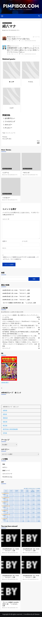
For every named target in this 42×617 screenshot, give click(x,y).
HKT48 (5, 422)
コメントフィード (7, 473)
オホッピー (8, 125)
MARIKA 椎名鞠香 (7, 319)
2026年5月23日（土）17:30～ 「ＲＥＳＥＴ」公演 (16, 299)
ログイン (4, 467)
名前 (4, 241)
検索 (2, 273)
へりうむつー (6, 198)
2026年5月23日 (12, 607)
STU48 (5, 433)
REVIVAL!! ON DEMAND (10, 429)
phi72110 (6, 30)
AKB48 (5, 410)
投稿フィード (6, 470)
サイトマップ (6, 348)
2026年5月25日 (12, 552)
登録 (3, 464)
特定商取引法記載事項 (8, 329)
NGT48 (5, 425)
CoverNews (27, 614)
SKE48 (5, 414)
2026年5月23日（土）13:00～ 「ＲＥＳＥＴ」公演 (16, 290)
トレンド (8, 133)
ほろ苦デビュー (10, 118)
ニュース (13, 133)
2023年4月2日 (13, 30)
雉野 (21, 142)
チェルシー (8, 128)
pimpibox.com (21, 6)
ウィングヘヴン (21, 138)
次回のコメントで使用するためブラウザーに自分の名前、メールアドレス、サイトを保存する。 (21, 258)
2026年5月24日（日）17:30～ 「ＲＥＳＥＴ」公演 (16, 296)
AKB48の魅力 (5, 382)
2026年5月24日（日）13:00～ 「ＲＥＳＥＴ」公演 (16, 293)
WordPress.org (7, 477)
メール (24, 241)
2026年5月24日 (33, 579)
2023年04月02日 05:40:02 (30, 40)
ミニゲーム (5, 173)
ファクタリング (10, 121)
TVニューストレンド (7, 23)
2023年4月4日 (12, 174)
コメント (5, 219)
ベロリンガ (26, 173)
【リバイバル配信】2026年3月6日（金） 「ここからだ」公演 (19, 303)
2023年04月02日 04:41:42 (30, 54)
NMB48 (5, 418)
